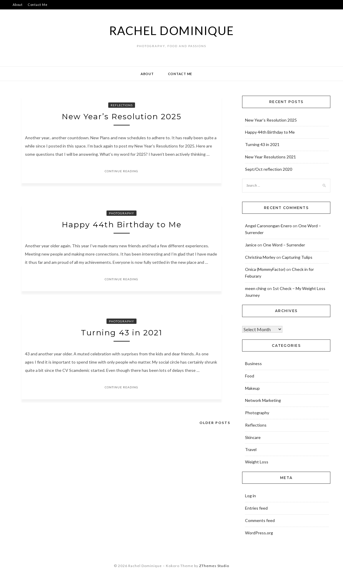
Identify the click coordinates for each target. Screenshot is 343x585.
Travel (251, 449)
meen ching (255, 288)
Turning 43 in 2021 (121, 332)
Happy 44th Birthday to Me (122, 224)
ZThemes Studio (214, 566)
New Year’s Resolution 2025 (122, 116)
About (18, 4)
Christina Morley (260, 257)
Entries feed (256, 508)
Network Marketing (263, 400)
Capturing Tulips (297, 257)
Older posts (214, 422)
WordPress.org (259, 532)
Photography (121, 213)
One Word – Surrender (284, 244)
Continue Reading (121, 171)
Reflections (122, 105)
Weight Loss (256, 461)
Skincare (253, 437)
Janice (251, 244)
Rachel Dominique (171, 31)
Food (249, 375)
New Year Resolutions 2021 (270, 156)
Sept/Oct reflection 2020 (268, 169)
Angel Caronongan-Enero (268, 225)
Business (253, 363)
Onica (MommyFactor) (265, 269)
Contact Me (38, 4)
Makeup (252, 388)
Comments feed (260, 520)
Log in (250, 495)
